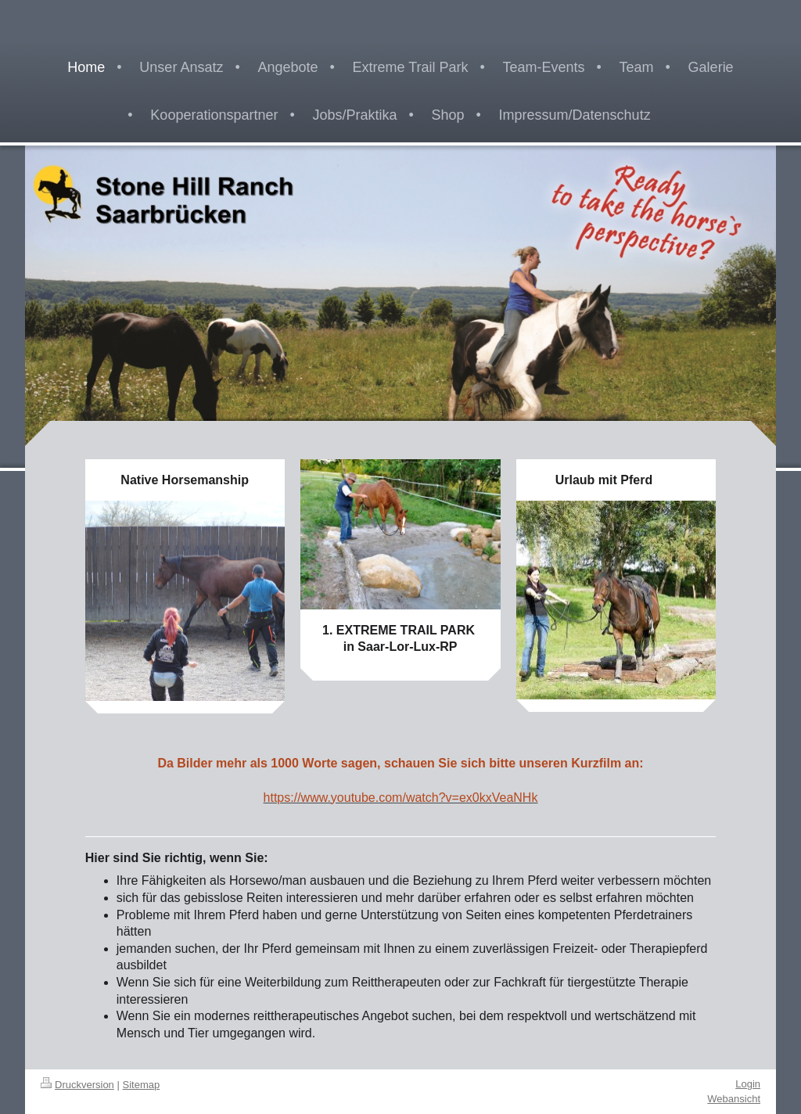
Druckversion (77, 1085)
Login (747, 1084)
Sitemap (141, 1085)
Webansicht (733, 1099)
